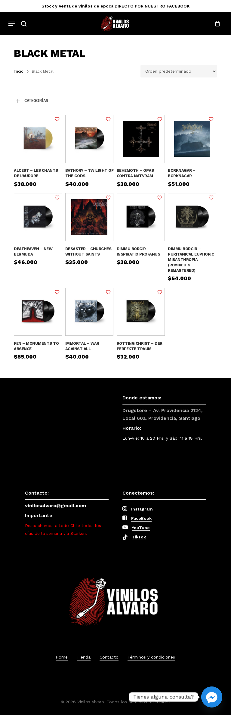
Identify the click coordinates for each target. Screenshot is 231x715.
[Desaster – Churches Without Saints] (89, 217)
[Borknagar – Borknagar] (192, 139)
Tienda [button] (84, 657)
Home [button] (62, 657)
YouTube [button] (141, 527)
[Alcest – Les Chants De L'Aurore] (38, 139)
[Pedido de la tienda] (178, 71)
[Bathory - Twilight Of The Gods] (89, 139)
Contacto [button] (109, 657)
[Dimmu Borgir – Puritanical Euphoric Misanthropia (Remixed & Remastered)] (192, 217)
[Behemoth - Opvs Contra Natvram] (141, 139)
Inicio (18, 71)
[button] (11, 24)
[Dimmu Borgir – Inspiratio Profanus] (141, 217)
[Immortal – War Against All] (89, 312)
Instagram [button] (142, 509)
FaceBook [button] (141, 518)
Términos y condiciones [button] (151, 657)
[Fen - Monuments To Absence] (38, 312)
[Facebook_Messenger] (211, 696)
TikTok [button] (139, 537)
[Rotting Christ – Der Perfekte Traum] (141, 312)
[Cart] (215, 23)
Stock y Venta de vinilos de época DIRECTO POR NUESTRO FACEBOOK (115, 6)
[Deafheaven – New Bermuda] (38, 217)
